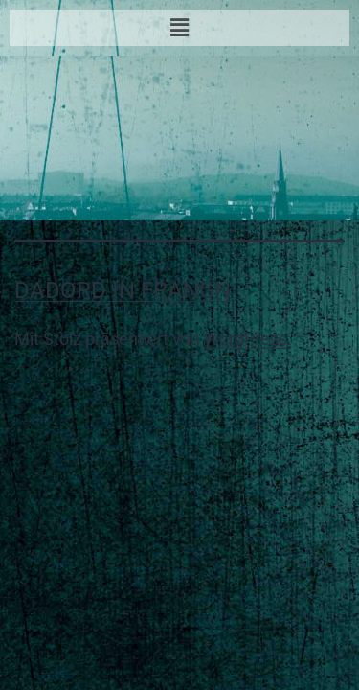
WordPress (245, 339)
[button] (179, 28)
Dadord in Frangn (122, 290)
